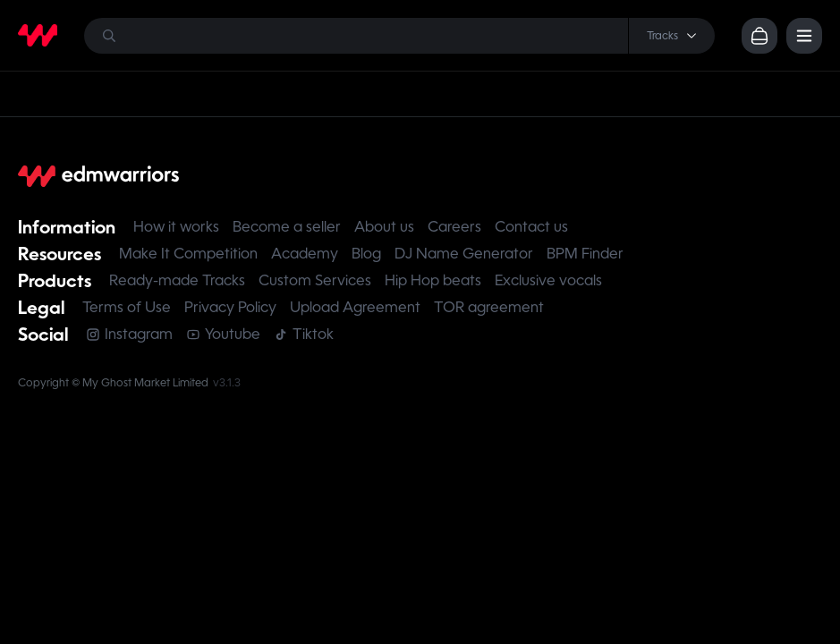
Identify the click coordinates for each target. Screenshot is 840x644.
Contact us (531, 226)
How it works (176, 226)
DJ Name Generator (464, 253)
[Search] (399, 36)
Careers (454, 226)
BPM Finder (585, 253)
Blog (366, 253)
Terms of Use (126, 307)
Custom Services (315, 280)
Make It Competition (188, 253)
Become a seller (287, 226)
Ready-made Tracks (177, 280)
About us (384, 226)
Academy (304, 253)
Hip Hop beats (433, 280)
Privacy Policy (230, 307)
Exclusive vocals (548, 280)
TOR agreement (489, 307)
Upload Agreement (355, 307)
